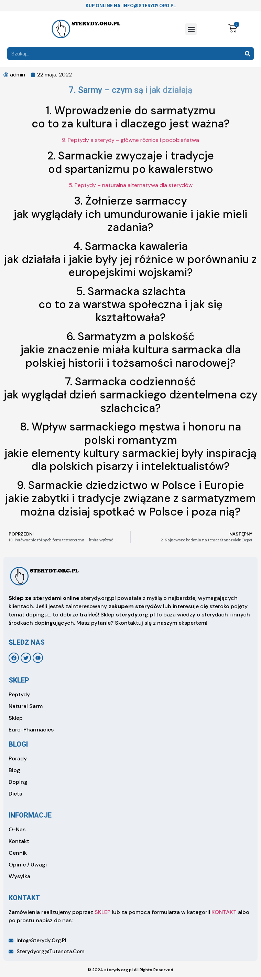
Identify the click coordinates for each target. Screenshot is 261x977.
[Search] (247, 53)
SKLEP (102, 912)
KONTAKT (224, 912)
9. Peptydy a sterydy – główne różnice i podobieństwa (130, 140)
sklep (19, 680)
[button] (191, 29)
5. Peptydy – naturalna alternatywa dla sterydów (131, 185)
